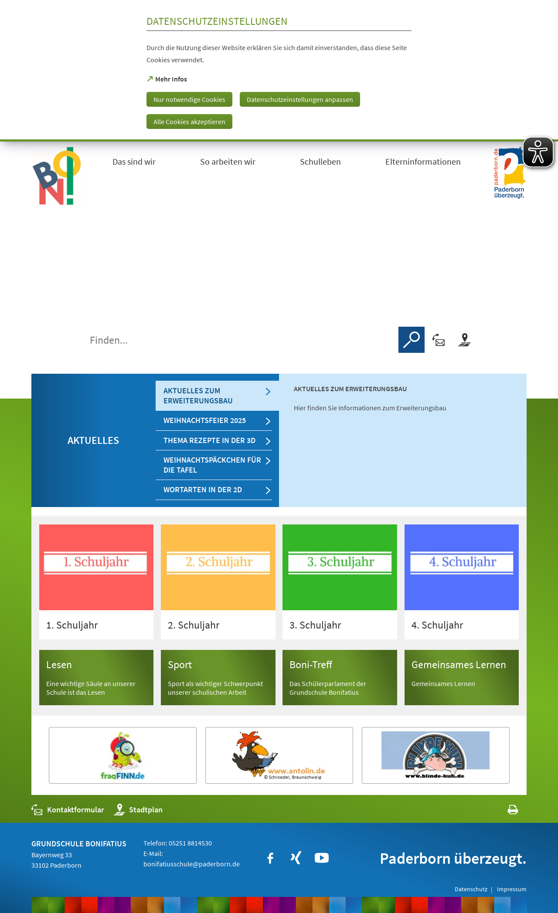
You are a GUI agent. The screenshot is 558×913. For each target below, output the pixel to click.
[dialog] (279, 71)
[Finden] (411, 340)
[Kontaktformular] (439, 340)
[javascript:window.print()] (505, 812)
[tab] (217, 396)
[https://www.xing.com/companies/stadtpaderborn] (296, 858)
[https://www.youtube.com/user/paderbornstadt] (322, 858)
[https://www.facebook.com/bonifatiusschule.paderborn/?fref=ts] (270, 858)
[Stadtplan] (464, 340)
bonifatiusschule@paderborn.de (191, 863)
